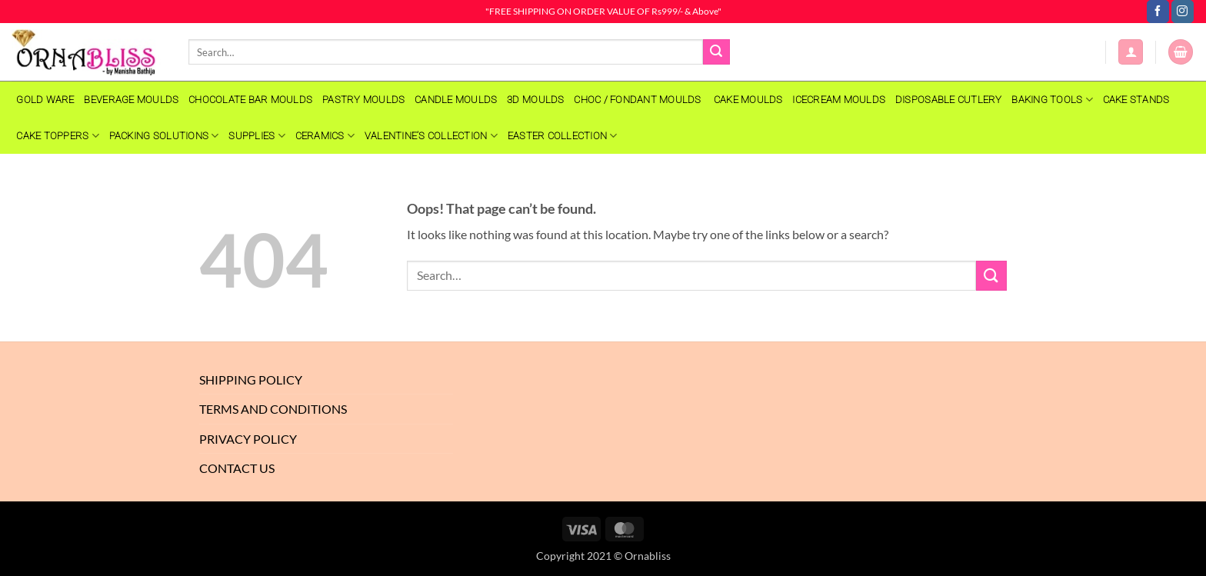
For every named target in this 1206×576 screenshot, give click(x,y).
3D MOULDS (535, 99)
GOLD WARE (45, 99)
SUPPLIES (256, 135)
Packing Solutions (164, 135)
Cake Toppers (57, 135)
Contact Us (237, 468)
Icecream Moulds (838, 99)
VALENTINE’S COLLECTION (431, 135)
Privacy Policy (248, 438)
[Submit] (716, 52)
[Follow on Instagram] (1182, 11)
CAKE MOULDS (748, 99)
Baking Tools (1052, 99)
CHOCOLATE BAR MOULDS (250, 99)
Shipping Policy (250, 379)
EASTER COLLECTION (563, 135)
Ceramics (325, 135)
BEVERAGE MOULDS (131, 99)
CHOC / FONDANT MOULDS (639, 99)
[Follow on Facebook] (1158, 11)
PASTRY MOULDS (363, 99)
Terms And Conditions (273, 408)
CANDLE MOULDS (456, 99)
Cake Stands (1136, 99)
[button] (1130, 52)
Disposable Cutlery (948, 99)
